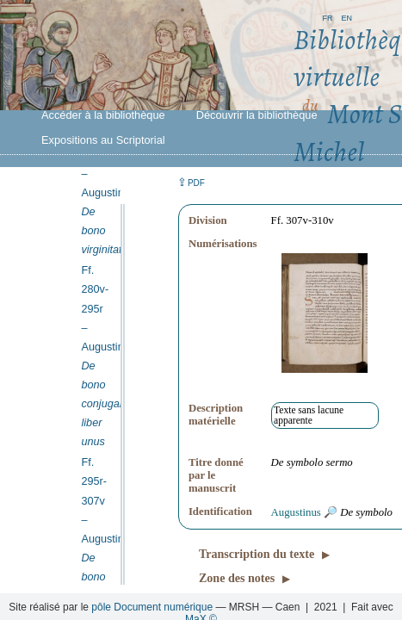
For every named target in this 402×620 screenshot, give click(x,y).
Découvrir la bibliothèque (257, 114)
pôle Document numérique (152, 607)
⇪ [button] (191, 182)
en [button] (346, 16)
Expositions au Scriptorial (103, 139)
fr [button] (327, 16)
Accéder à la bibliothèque (103, 114)
